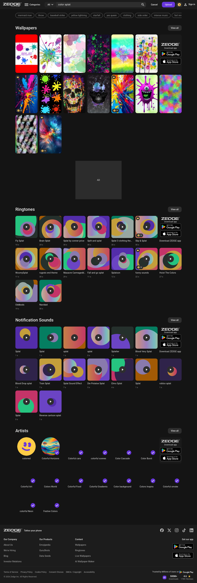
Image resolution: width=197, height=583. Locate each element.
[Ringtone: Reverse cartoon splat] (50, 406)
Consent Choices (56, 572)
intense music (161, 15)
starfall (96, 15)
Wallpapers (80, 545)
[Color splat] (122, 94)
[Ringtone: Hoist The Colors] (170, 263)
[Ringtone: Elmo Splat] (122, 374)
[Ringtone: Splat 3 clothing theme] (122, 231)
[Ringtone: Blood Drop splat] (26, 374)
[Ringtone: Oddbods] (26, 295)
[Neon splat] (170, 94)
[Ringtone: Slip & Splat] (146, 231)
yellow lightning (79, 15)
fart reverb (179, 15)
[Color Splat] (26, 94)
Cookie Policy (40, 572)
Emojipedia (44, 545)
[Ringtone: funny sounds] (146, 263)
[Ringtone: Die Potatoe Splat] (98, 374)
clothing (127, 15)
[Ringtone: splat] (74, 342)
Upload (168, 4)
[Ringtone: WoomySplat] (26, 263)
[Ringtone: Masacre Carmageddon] (74, 263)
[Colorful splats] (50, 94)
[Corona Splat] (146, 94)
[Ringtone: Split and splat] (98, 231)
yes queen (112, 15)
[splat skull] (74, 94)
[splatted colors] (50, 134)
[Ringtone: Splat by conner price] (74, 231)
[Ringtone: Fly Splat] (26, 231)
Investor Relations (13, 561)
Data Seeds (45, 556)
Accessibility (89, 572)
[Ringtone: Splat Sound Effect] (74, 374)
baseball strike (57, 15)
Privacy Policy (26, 572)
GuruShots (44, 550)
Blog (6, 556)
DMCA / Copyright (73, 572)
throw (41, 15)
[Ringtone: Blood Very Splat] (146, 342)
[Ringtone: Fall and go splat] (98, 263)
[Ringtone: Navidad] (50, 295)
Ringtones (80, 550)
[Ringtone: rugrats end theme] (50, 263)
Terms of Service (11, 572)
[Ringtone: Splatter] (122, 342)
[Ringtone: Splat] (26, 342)
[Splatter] (74, 53)
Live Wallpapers (83, 556)
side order (143, 15)
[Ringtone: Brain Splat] (50, 231)
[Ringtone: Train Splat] (50, 374)
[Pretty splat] (146, 53)
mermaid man (25, 15)
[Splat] (26, 53)
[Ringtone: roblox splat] (170, 374)
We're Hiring (10, 550)
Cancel (154, 4)
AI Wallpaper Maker (84, 561)
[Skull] (98, 94)
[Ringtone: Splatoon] (122, 263)
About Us (8, 545)
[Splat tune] (98, 53)
